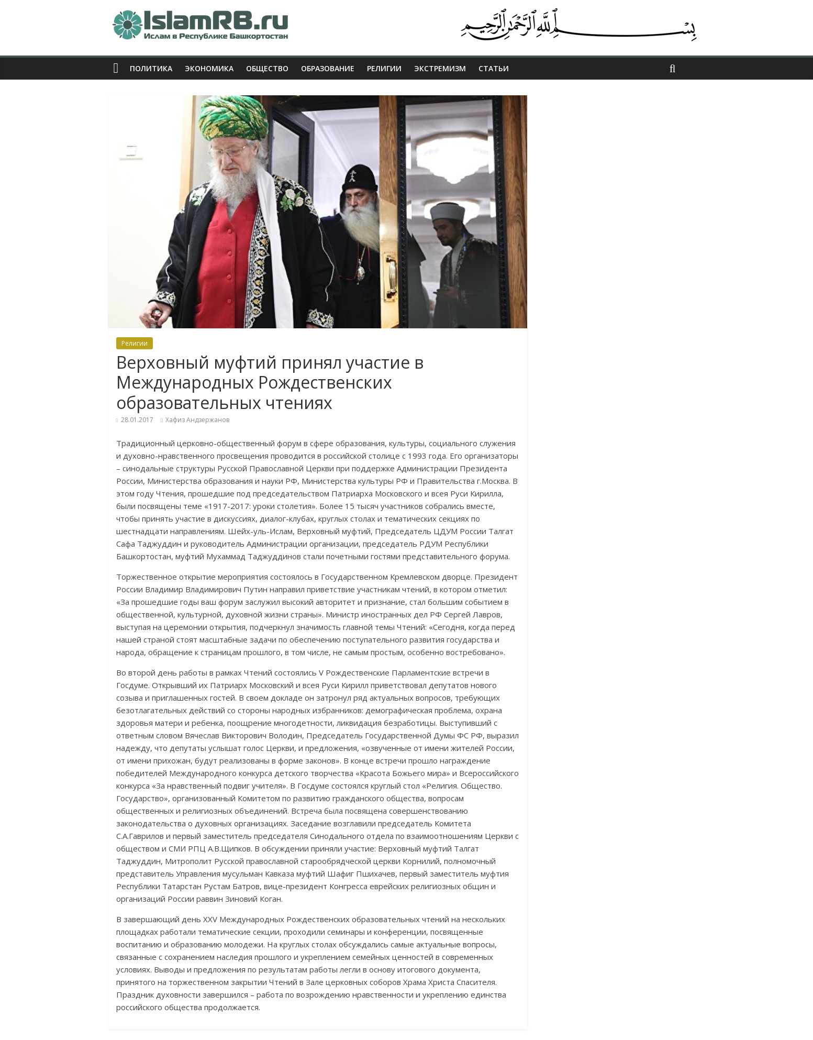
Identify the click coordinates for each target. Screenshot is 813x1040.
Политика (151, 68)
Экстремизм (440, 68)
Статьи (493, 68)
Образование (327, 68)
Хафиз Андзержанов (197, 419)
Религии (384, 68)
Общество (267, 68)
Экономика (209, 68)
